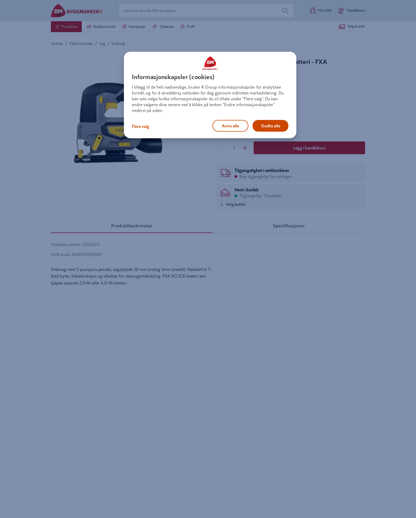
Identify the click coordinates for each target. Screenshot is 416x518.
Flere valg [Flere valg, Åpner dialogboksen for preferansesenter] (140, 126)
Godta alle (270, 126)
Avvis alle (230, 126)
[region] (210, 95)
